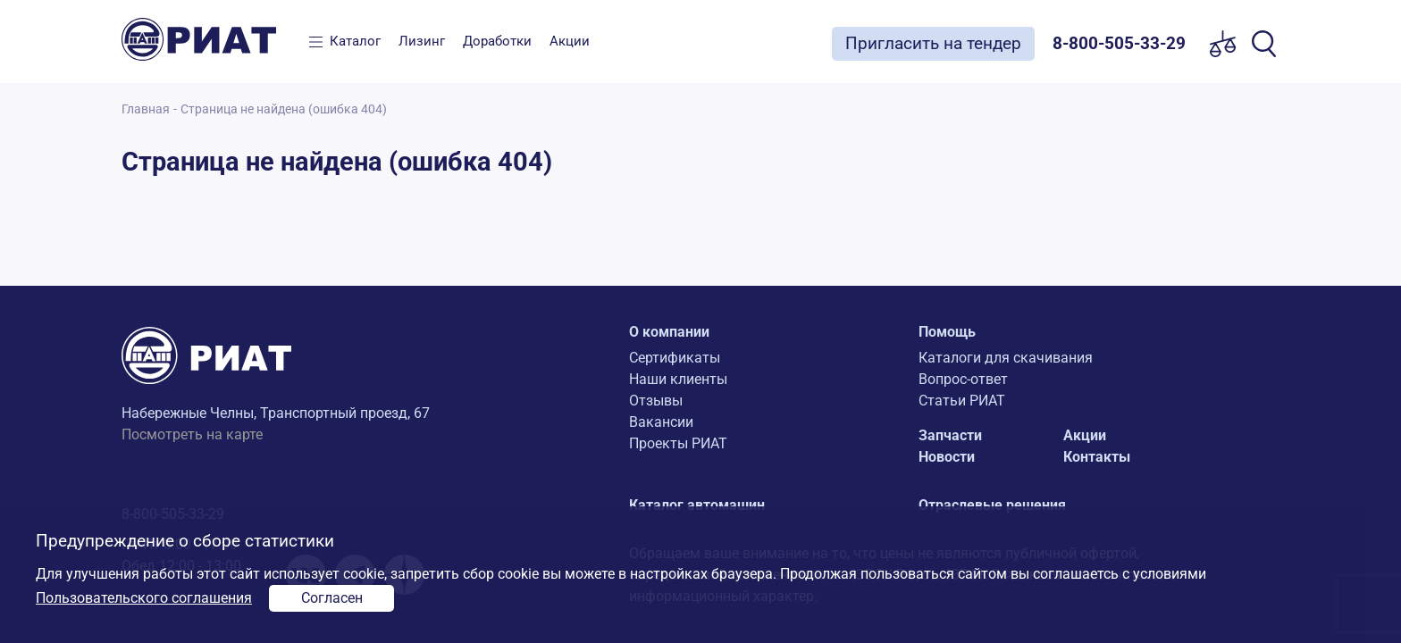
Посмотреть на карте (192, 434)
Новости (947, 456)
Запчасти (950, 435)
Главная (146, 109)
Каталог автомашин (697, 505)
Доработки (497, 41)
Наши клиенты (678, 379)
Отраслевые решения (992, 505)
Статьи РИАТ (962, 400)
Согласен (332, 597)
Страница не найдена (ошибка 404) (283, 109)
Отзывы (656, 400)
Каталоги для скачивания (1006, 357)
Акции (569, 41)
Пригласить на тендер (933, 43)
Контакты (1096, 456)
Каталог (355, 41)
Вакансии (661, 421)
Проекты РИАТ (678, 443)
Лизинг (421, 41)
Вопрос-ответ (963, 379)
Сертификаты (674, 357)
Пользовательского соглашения (144, 597)
